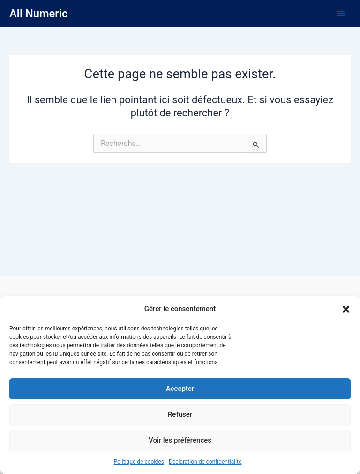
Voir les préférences (180, 440)
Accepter (180, 388)
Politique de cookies (139, 462)
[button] (346, 309)
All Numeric (38, 13)
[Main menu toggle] (341, 13)
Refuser (180, 414)
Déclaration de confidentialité (205, 462)
